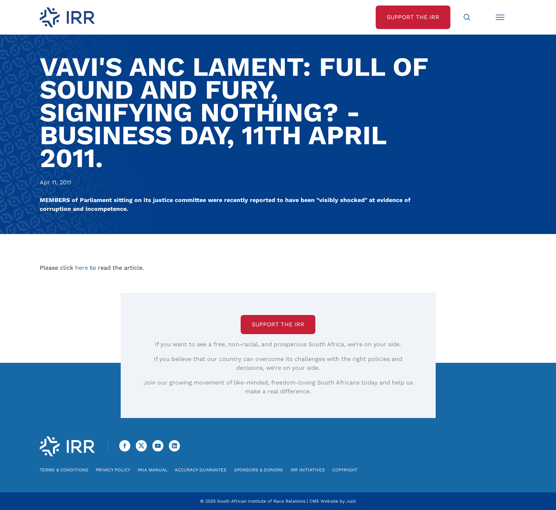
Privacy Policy (113, 469)
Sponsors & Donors (258, 469)
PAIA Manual (152, 469)
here (81, 267)
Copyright (344, 469)
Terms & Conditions (64, 469)
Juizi (351, 501)
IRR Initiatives (307, 469)
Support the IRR (278, 324)
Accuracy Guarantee (201, 469)
